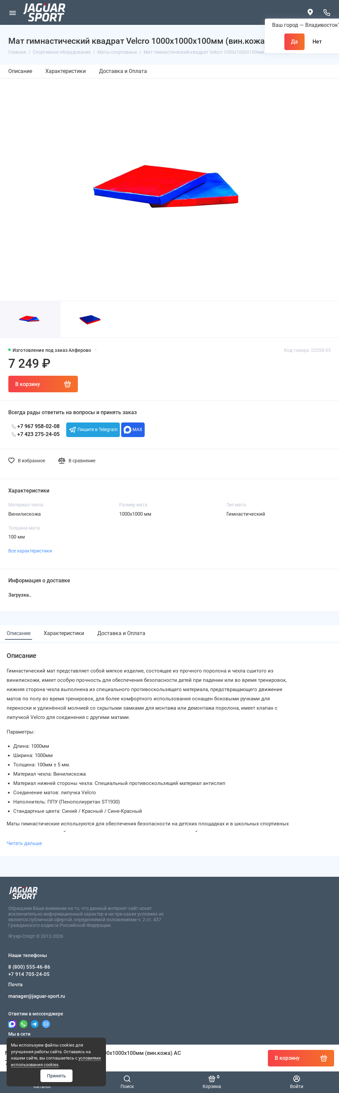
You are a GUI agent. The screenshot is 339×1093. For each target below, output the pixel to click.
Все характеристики (30, 550)
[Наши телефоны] (326, 12)
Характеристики (65, 71)
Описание (20, 71)
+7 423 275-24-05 (36, 434)
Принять (56, 1075)
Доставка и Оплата (123, 71)
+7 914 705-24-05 (29, 974)
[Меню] (12, 12)
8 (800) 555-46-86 (29, 967)
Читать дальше (24, 843)
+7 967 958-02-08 (36, 426)
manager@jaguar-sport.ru (36, 996)
